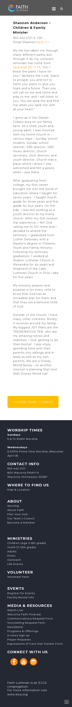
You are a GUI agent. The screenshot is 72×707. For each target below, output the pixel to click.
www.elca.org (17, 694)
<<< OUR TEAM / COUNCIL (33, 402)
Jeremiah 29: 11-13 (26, 67)
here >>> (43, 42)
